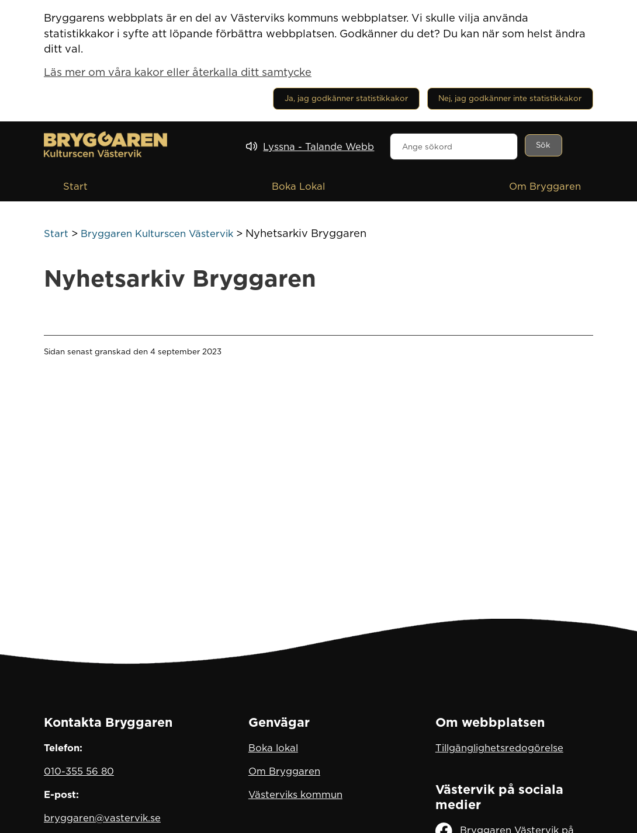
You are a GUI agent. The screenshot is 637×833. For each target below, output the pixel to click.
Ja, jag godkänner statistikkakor (346, 98)
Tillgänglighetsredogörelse (499, 748)
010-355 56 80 (79, 771)
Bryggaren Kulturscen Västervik (157, 233)
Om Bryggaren (545, 186)
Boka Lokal (298, 186)
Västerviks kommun (295, 794)
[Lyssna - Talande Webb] (310, 147)
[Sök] (543, 145)
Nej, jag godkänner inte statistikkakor (509, 98)
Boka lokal (273, 748)
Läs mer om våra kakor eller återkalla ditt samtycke (177, 71)
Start (75, 186)
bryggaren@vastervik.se (102, 818)
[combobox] (454, 146)
